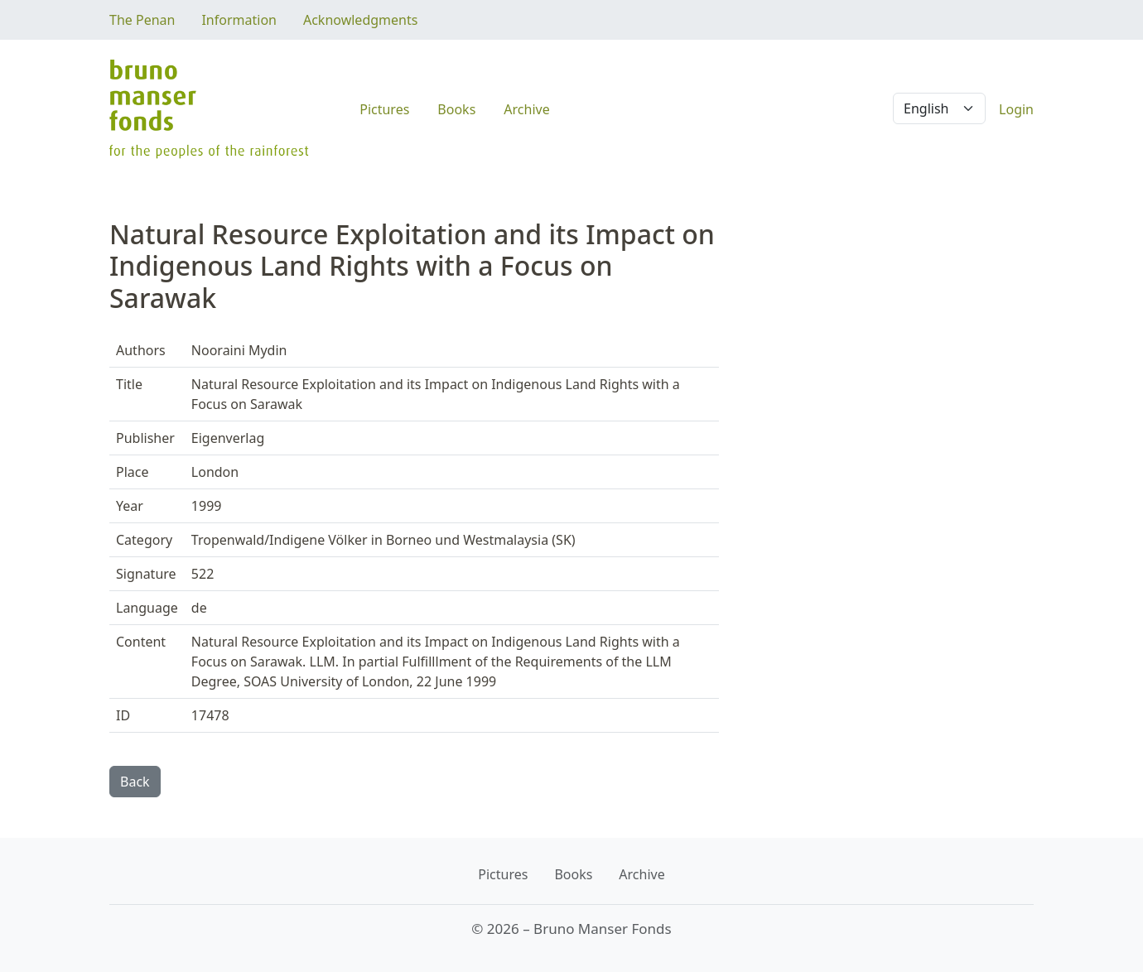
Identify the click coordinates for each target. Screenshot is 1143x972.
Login (1016, 109)
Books (456, 109)
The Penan (142, 20)
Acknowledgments (360, 20)
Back (135, 781)
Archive (526, 109)
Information (239, 20)
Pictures (384, 109)
